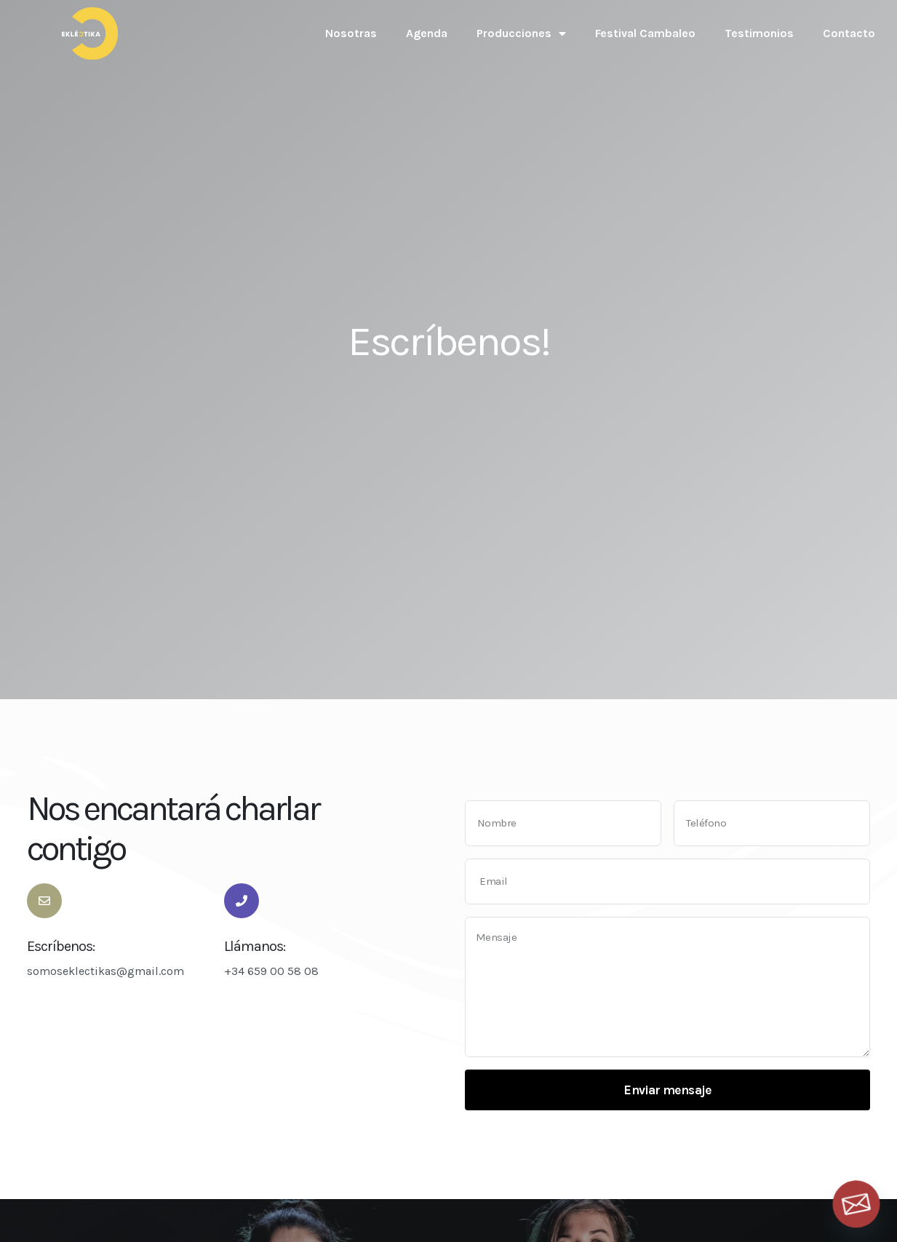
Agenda (426, 33)
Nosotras (351, 33)
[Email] (856, 1204)
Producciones (521, 33)
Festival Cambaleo (645, 33)
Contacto (849, 33)
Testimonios (759, 33)
